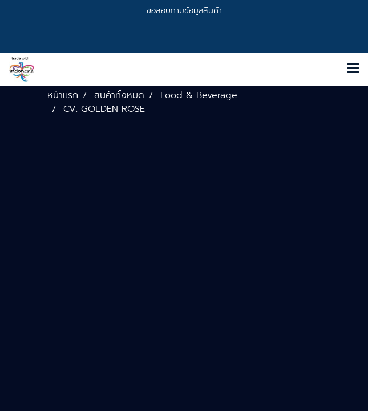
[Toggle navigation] (353, 69)
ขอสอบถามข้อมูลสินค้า (184, 11)
